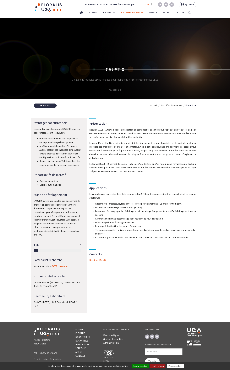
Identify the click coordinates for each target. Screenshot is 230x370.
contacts (179, 12)
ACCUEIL (79, 329)
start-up (153, 12)
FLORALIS (80, 333)
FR (144, 4)
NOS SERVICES (82, 336)
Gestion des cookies (113, 339)
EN (148, 4)
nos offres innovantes (132, 12)
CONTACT (80, 355)
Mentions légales (112, 335)
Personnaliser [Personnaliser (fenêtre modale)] (175, 365)
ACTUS (78, 351)
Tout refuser (158, 365)
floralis (93, 12)
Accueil (153, 105)
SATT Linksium (59, 266)
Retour (45, 105)
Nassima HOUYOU (98, 260)
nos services (109, 12)
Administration (111, 342)
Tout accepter (140, 365)
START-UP (80, 348)
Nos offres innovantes (171, 105)
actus (166, 12)
